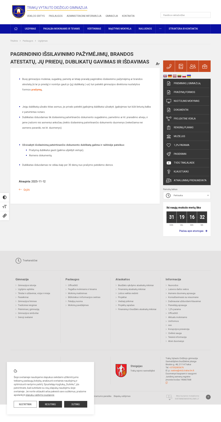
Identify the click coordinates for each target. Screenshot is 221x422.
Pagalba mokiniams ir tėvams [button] (61, 28)
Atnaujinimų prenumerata (186, 181)
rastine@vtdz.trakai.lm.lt (182, 370)
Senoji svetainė (25, 317)
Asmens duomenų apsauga (181, 293)
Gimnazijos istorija (27, 285)
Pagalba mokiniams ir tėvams (82, 289)
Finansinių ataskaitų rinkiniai (131, 289)
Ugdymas (43, 41)
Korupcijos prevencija (178, 329)
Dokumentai (177, 110)
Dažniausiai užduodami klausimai (184, 301)
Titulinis (14, 41)
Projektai (122, 297)
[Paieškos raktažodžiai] (186, 15)
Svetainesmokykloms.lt (187, 399)
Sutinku (75, 404)
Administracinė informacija (84, 16)
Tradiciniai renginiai (27, 305)
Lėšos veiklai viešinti (128, 293)
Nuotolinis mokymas (182, 101)
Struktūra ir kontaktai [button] (183, 28)
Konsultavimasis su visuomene (183, 297)
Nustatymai (25, 404)
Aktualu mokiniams (177, 317)
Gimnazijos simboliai (28, 313)
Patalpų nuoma (75, 301)
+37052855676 (176, 367)
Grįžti (27, 189)
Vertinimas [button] (94, 28)
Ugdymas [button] (30, 28)
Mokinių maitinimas (77, 293)
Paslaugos (56, 16)
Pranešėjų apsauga (177, 305)
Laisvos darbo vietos (178, 289)
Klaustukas (177, 172)
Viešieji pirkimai (125, 301)
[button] (187, 7)
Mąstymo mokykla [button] (119, 28)
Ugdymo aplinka (26, 289)
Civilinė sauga (175, 333)
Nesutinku (50, 404)
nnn (170, 325)
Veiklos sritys (36, 16)
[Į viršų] (208, 397)
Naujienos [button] (145, 28)
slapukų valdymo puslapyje (40, 395)
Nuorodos (173, 285)
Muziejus (175, 136)
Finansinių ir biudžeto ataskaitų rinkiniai (137, 309)
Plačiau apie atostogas (191, 231)
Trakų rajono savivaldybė (143, 370)
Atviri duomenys (176, 341)
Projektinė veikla (181, 119)
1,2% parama (177, 145)
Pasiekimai (176, 154)
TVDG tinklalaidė (180, 163)
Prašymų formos (180, 92)
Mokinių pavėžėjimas (78, 305)
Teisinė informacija (177, 337)
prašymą (36, 89)
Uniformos (173, 321)
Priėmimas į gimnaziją (183, 83)
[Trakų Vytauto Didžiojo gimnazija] (18, 11)
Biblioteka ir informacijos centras (84, 297)
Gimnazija (112, 16)
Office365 (73, 285)
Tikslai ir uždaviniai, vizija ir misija (34, 293)
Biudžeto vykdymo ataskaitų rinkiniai (136, 285)
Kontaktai (128, 16)
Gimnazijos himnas (27, 301)
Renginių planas (180, 128)
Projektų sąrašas (126, 305)
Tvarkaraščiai (26, 261)
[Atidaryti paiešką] (207, 15)
